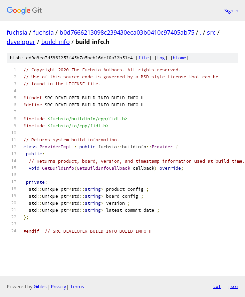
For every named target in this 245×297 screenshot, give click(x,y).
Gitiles (40, 286)
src (211, 32)
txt (217, 286)
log (161, 58)
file (143, 58)
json (233, 286)
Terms (77, 286)
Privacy (58, 286)
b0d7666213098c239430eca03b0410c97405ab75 (126, 32)
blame (179, 58)
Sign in (231, 10)
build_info (55, 42)
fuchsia (17, 32)
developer (21, 42)
